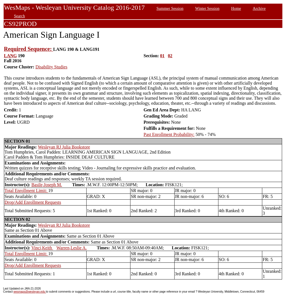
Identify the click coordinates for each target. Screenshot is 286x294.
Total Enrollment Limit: (26, 190)
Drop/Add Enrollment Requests (32, 202)
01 (162, 55)
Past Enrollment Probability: (169, 134)
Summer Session (169, 8)
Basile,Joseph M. (46, 184)
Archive (259, 8)
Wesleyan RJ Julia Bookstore (64, 147)
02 (170, 55)
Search (19, 16)
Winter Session (207, 8)
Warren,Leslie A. (71, 247)
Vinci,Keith (42, 247)
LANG (10, 55)
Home (236, 8)
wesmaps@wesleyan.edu (29, 291)
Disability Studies (51, 66)
